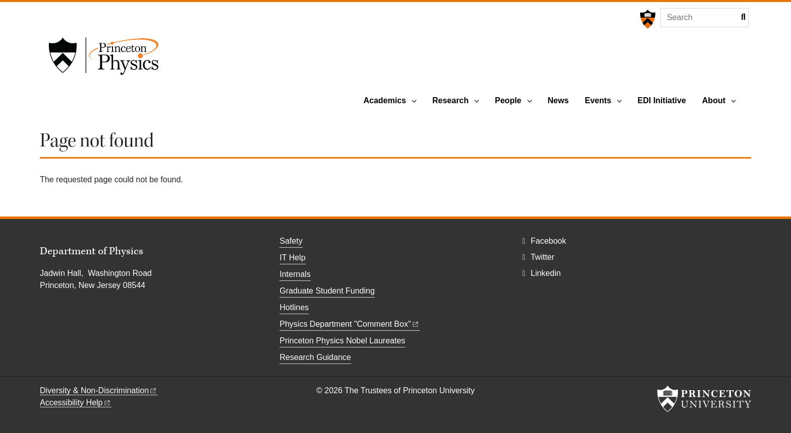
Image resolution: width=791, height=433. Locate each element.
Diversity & (98, 390)
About (713, 100)
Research (450, 100)
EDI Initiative (662, 100)
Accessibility (75, 402)
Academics (384, 100)
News (558, 100)
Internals (294, 274)
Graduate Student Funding (327, 290)
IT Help (292, 257)
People (508, 100)
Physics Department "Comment (349, 324)
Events (598, 100)
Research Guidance (315, 357)
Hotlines (294, 307)
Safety (290, 241)
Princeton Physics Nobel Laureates (342, 340)
